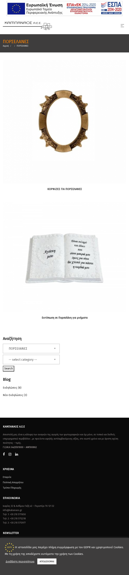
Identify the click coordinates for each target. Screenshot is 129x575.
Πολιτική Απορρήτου (13, 482)
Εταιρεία (7, 477)
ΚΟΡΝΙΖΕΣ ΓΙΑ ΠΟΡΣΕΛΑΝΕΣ (64, 189)
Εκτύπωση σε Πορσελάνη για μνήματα (65, 317)
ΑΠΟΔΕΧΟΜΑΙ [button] (47, 561)
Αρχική (6, 46)
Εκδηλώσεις (10, 387)
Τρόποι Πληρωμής (12, 487)
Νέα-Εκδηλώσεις (13, 395)
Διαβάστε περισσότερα (20, 561)
